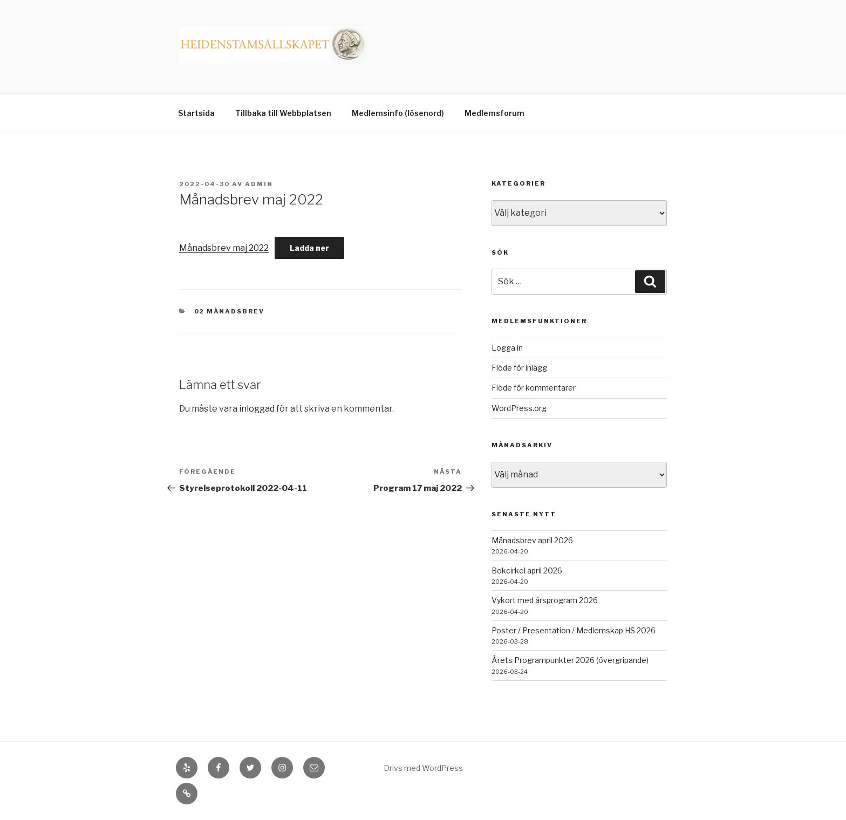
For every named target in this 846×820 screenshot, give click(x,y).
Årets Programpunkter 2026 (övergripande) (570, 660)
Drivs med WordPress (423, 768)
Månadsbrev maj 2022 (224, 248)
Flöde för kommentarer (534, 387)
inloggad (257, 409)
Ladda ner (309, 247)
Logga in (507, 347)
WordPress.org (519, 408)
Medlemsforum (494, 113)
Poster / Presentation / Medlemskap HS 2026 (574, 630)
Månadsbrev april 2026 (532, 540)
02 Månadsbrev (229, 311)
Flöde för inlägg (519, 367)
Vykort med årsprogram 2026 (545, 600)
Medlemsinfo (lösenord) (398, 113)
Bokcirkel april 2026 (527, 570)
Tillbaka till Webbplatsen (283, 113)
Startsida (196, 113)
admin (259, 184)
